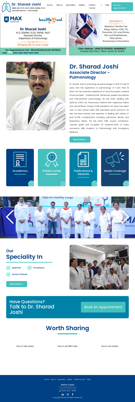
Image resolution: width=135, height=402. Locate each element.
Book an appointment (119, 6)
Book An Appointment (103, 307)
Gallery (82, 5)
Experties (16, 267)
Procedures (38, 267)
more (32, 184)
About (59, 5)
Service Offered (19, 274)
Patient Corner (92, 6)
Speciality (70, 5)
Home (49, 5)
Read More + (80, 139)
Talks (107, 5)
